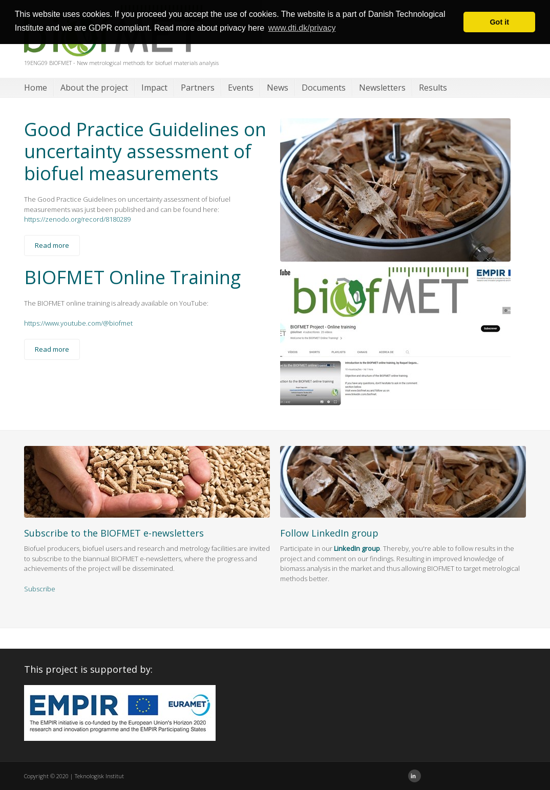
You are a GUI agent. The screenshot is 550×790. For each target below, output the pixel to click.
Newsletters (382, 87)
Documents (324, 87)
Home (35, 87)
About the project (94, 87)
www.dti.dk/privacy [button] (302, 28)
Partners (198, 87)
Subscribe (39, 588)
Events (240, 87)
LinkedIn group (357, 548)
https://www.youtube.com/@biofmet (78, 323)
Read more (52, 245)
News (277, 87)
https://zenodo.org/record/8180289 (77, 219)
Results (433, 87)
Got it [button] (499, 22)
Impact (154, 87)
